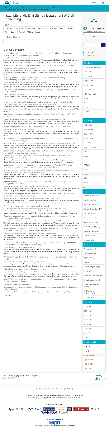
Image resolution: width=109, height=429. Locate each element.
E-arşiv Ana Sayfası (14, 7)
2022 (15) (87, 315)
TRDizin (30, 32)
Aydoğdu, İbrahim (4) (91, 231)
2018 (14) (87, 320)
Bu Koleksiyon (88, 55)
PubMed (22, 32)
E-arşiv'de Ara (88, 52)
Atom (87, 368)
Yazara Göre (20, 28)
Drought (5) (88, 262)
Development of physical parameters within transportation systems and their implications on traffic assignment (40, 288)
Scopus (13, 32)
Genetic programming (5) (92, 267)
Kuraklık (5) (88, 271)
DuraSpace (34, 376)
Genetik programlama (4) (92, 280)
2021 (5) (87, 333)
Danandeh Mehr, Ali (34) (92, 196)
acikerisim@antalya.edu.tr (72, 397)
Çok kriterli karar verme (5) (93, 275)
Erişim (37, 32)
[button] (94, 2)
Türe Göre (53, 28)
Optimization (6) (89, 258)
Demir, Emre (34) (90, 200)
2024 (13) (87, 329)
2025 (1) (87, 337)
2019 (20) (87, 306)
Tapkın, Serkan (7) (90, 218)
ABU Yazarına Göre (66, 28)
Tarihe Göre (9, 28)
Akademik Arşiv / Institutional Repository (37, 7)
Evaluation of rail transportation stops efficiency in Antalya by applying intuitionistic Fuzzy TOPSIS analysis (39, 91)
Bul (37, 41)
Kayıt (86, 182)
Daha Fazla (7, 295)
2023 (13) (87, 324)
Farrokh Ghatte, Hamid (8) (93, 209)
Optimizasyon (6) (90, 253)
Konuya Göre (42, 28)
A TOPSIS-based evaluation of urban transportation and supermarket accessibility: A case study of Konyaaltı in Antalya (40, 280)
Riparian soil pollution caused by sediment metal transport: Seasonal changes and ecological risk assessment (37, 183)
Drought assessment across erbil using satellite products (26, 206)
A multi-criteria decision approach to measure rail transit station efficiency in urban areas (39, 65)
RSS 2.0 (88, 364)
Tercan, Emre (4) (90, 236)
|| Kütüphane (40, 389)
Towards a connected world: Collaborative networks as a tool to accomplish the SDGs (38, 102)
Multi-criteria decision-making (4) (91, 285)
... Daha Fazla (89, 240)
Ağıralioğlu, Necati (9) (91, 204)
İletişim (4, 378)
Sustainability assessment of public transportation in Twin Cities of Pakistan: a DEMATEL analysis (39, 115)
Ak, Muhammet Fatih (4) (92, 222)
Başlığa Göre (31, 28)
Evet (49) (87, 346)
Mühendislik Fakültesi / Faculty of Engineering (70, 7)
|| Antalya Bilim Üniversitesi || (55, 389)
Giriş (85, 178)
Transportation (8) (90, 249)
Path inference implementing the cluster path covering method (28, 269)
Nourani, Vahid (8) (90, 213)
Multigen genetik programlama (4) (89, 292)
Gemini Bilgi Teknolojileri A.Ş (43, 426)
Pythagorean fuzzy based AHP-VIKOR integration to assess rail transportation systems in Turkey (39, 258)
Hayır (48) (87, 351)
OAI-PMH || (69, 389)
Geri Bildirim (12, 378)
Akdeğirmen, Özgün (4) (92, 227)
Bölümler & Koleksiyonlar (92, 67)
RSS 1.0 (88, 360)
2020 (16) (87, 311)
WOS (6, 32)
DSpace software (7, 376)
